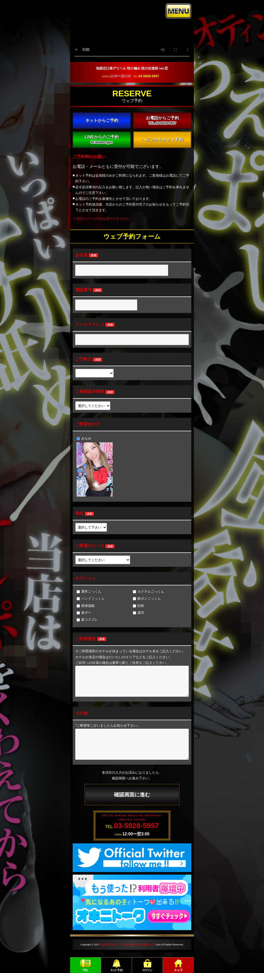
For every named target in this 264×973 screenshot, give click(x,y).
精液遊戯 (86, 606)
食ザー (84, 613)
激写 (138, 613)
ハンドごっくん (91, 598)
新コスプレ (87, 620)
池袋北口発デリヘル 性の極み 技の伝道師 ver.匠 (127, 944)
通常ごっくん (89, 591)
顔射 (138, 606)
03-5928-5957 (148, 76)
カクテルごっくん (148, 591)
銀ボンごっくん (147, 598)
